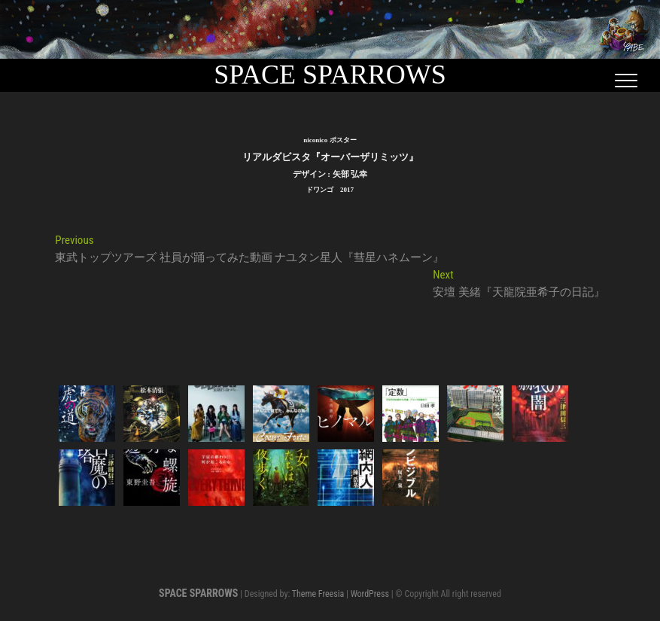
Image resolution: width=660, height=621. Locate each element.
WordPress (370, 594)
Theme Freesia (318, 594)
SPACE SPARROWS (330, 74)
